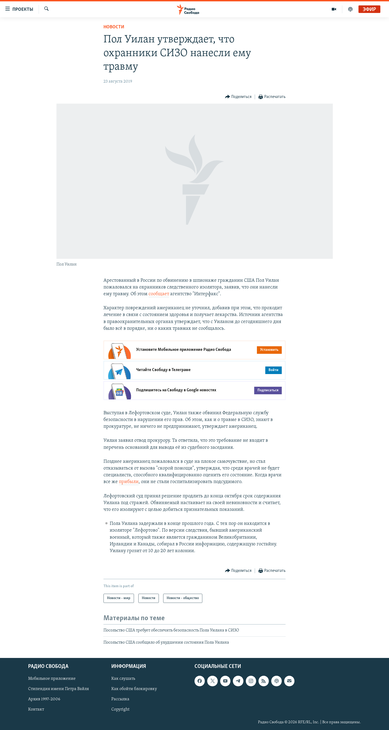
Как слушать (123, 679)
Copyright (120, 709)
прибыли (129, 481)
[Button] (238, 97)
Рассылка (120, 699)
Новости (113, 27)
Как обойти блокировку (134, 689)
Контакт (36, 709)
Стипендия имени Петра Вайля (58, 689)
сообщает (159, 294)
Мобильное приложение (52, 679)
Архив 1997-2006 (44, 699)
